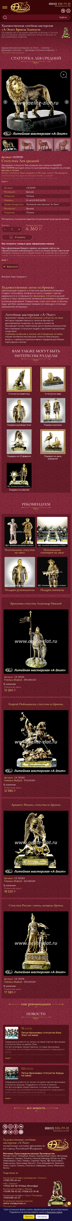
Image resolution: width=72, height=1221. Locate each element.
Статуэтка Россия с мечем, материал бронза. (36, 905)
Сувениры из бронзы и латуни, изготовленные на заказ (33, 334)
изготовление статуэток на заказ (45, 318)
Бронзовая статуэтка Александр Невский (36, 603)
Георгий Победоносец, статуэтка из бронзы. (36, 704)
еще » (5, 181)
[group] (36, 103)
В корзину (20, 237)
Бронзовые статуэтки (45, 296)
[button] (67, 102)
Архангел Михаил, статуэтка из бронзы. (36, 805)
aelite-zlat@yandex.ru (14, 1203)
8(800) (59, 3)
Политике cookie (54, 1212)
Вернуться (12, 266)
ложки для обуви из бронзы (53, 301)
